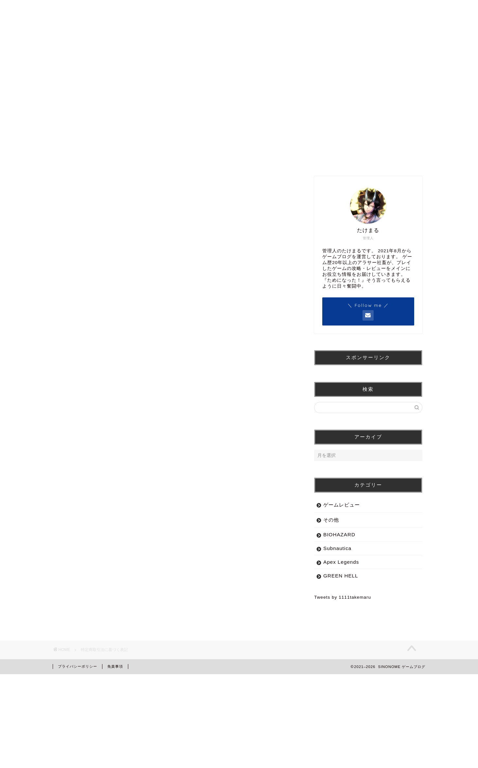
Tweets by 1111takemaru (342, 597)
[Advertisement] (175, 543)
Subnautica (337, 548)
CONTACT (387, 81)
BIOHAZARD (339, 534)
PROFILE (312, 81)
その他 (331, 520)
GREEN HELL (340, 575)
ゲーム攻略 (164, 81)
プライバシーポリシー (77, 666)
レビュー (238, 81)
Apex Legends (341, 562)
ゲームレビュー (341, 505)
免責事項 (115, 666)
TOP (89, 81)
